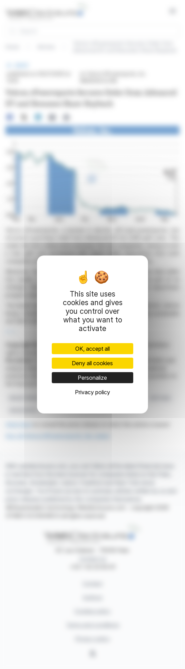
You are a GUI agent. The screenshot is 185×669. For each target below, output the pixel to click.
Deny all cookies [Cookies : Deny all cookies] (92, 363)
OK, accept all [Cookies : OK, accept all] (92, 348)
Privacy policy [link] (92, 392)
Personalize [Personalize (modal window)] (92, 377)
